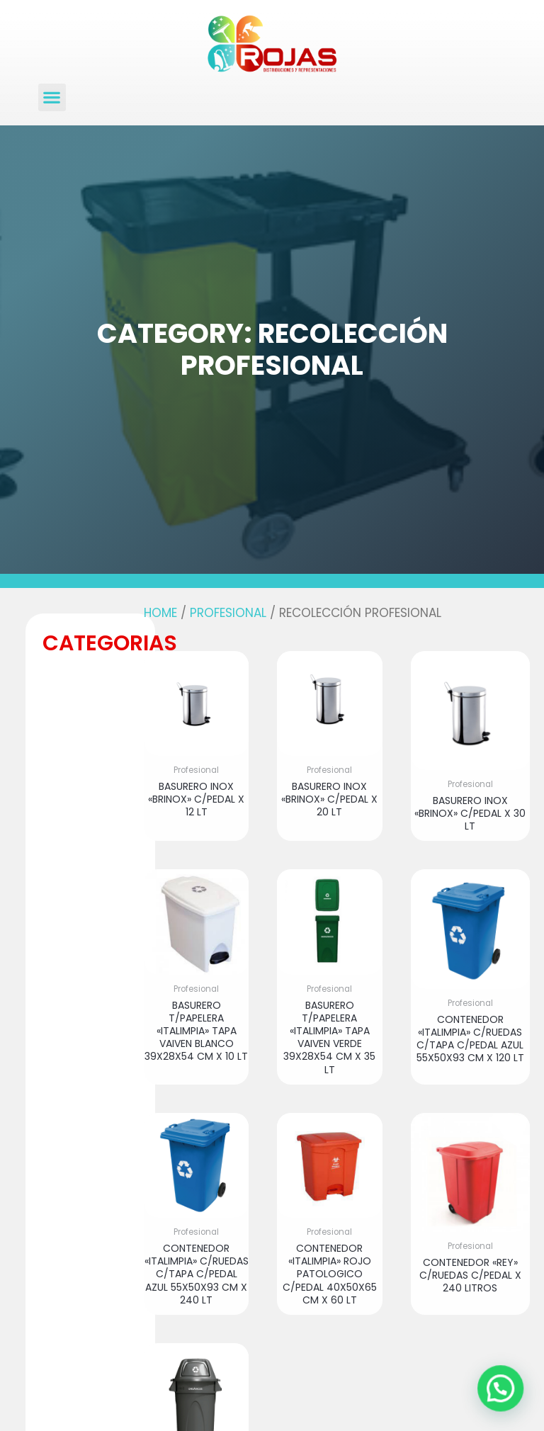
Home (160, 612)
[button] (52, 97)
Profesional (228, 612)
